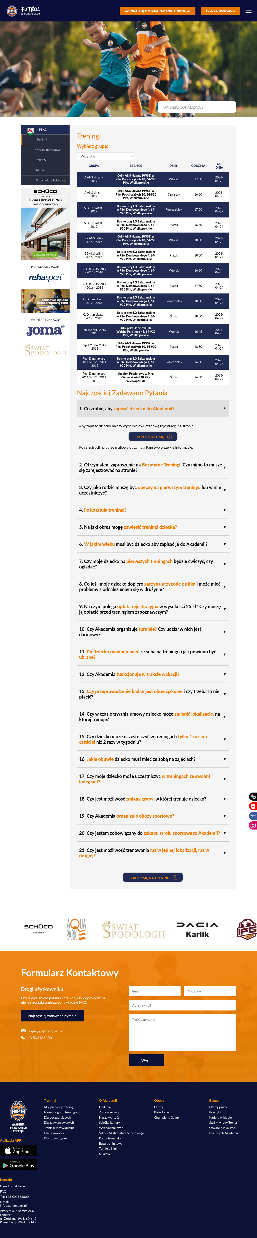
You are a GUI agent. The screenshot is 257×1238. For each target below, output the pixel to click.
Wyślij (146, 1060)
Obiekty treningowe (48, 150)
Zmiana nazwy (109, 1112)
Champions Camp (166, 1117)
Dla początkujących (57, 1117)
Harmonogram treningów (61, 1112)
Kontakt (40, 170)
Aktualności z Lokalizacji (50, 180)
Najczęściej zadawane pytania (52, 1015)
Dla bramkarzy (54, 1133)
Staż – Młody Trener (223, 1122)
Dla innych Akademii (223, 1133)
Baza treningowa (110, 1143)
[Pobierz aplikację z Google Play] (18, 1164)
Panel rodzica (220, 11)
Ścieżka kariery (109, 1122)
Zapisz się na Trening (154, 877)
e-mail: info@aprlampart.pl (13, 1203)
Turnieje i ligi (108, 1148)
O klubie (105, 1107)
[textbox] (196, 107)
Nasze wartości (109, 1117)
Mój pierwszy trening (58, 1107)
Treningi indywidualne (59, 1128)
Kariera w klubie (220, 1117)
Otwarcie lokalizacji (222, 1128)
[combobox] (196, 107)
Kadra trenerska (110, 1138)
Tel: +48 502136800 (14, 1197)
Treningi (42, 139)
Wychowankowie (111, 1128)
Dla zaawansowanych (59, 1122)
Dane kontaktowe (12, 1186)
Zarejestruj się (154, 436)
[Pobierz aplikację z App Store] (18, 1150)
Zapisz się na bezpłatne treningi (157, 11)
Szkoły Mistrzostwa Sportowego (121, 1133)
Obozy (158, 1107)
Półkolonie (161, 1112)
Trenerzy (40, 160)
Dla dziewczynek (56, 1138)
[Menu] (249, 11)
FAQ (3, 1191)
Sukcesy (104, 1154)
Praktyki (215, 1112)
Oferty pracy (218, 1107)
